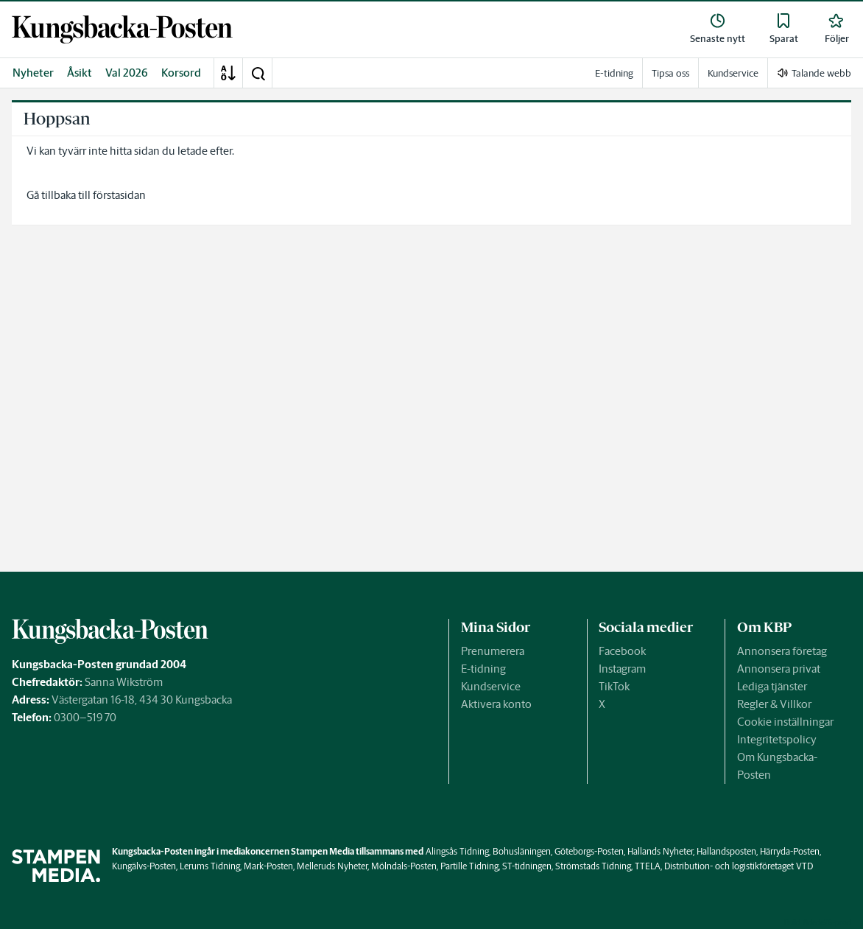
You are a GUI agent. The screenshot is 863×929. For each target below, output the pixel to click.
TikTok (614, 686)
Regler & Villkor (774, 704)
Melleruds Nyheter (332, 866)
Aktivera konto (496, 704)
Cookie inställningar (785, 722)
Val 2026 (126, 73)
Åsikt (79, 73)
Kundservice (491, 686)
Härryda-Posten (790, 851)
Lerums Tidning (210, 866)
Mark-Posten (268, 866)
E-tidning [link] (614, 73)
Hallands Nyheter (660, 851)
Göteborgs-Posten (589, 851)
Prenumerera (492, 651)
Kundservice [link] (733, 73)
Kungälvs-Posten (144, 866)
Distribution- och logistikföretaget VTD (738, 866)
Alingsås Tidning (457, 851)
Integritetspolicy (777, 739)
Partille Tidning (469, 866)
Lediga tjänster (772, 686)
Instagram (622, 669)
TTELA (648, 866)
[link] (122, 29)
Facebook (622, 651)
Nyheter (33, 73)
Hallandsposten (726, 851)
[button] (257, 73)
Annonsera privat (778, 669)
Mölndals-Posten (404, 866)
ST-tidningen (527, 866)
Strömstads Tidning (593, 866)
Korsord (181, 73)
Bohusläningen (522, 851)
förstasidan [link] (119, 195)
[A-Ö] (228, 73)
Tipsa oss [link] (670, 73)
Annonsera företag (782, 651)
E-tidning (483, 669)
